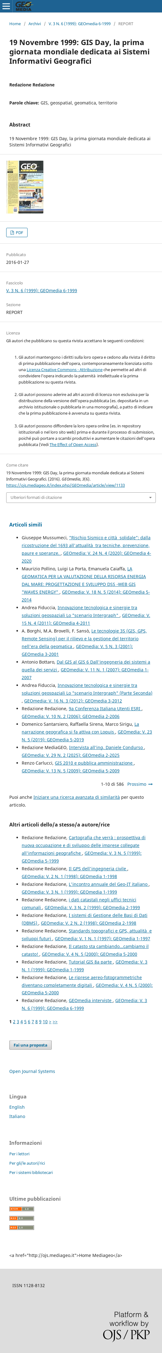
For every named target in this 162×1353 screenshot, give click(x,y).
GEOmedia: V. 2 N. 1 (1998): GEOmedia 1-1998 (69, 876)
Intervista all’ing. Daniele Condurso (106, 747)
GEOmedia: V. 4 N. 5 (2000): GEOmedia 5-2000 (89, 954)
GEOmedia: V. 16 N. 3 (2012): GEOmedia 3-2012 (73, 701)
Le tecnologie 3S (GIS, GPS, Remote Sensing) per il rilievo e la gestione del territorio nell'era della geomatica (84, 638)
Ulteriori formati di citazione (36, 497)
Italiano (17, 1116)
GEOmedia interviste (91, 1000)
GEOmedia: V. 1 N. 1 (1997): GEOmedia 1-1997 (102, 938)
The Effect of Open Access (73, 444)
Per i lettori (19, 1154)
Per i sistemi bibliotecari (31, 1172)
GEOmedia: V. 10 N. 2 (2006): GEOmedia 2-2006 (71, 716)
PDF (19, 232)
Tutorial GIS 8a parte (91, 962)
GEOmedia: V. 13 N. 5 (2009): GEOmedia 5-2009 (71, 771)
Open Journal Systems (32, 1071)
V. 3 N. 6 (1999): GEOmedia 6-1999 (80, 23)
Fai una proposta (30, 1045)
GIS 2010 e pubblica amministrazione (94, 763)
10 (45, 1021)
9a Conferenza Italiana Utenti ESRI (105, 708)
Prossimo (136, 784)
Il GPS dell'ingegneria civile (98, 869)
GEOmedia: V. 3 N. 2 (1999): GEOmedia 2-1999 (92, 907)
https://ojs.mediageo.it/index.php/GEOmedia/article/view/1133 (65, 485)
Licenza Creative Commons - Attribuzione (65, 369)
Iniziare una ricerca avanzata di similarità (76, 797)
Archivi (34, 23)
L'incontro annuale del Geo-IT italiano (109, 884)
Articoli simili (25, 524)
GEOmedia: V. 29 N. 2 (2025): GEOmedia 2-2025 (71, 755)
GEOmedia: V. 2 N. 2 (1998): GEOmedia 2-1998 (88, 923)
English (17, 1107)
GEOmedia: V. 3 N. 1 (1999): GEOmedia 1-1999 (69, 892)
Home (15, 23)
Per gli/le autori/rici (27, 1163)
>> (55, 1021)
